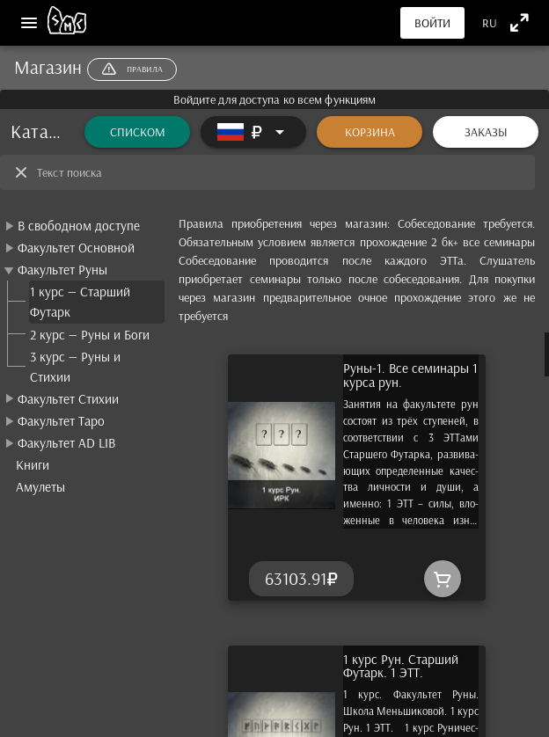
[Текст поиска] (280, 172)
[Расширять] (253, 132)
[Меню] (29, 22)
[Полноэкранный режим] (519, 22)
